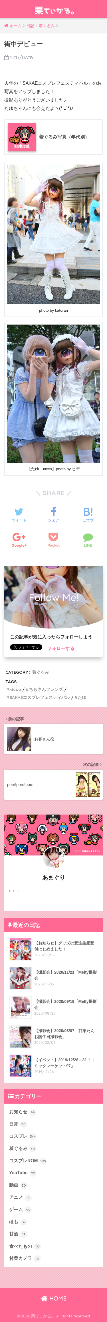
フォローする (60, 648)
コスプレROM (28, 1161)
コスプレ (22, 1136)
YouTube (23, 1173)
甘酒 (18, 1234)
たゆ (82, 697)
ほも (18, 1222)
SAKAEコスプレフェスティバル (39, 697)
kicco (15, 689)
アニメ (20, 1197)
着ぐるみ (40, 672)
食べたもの (25, 1246)
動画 (18, 1185)
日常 (18, 1124)
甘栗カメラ (25, 1258)
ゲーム (20, 1209)
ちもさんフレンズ (46, 689)
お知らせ (22, 1112)
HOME (53, 1298)
